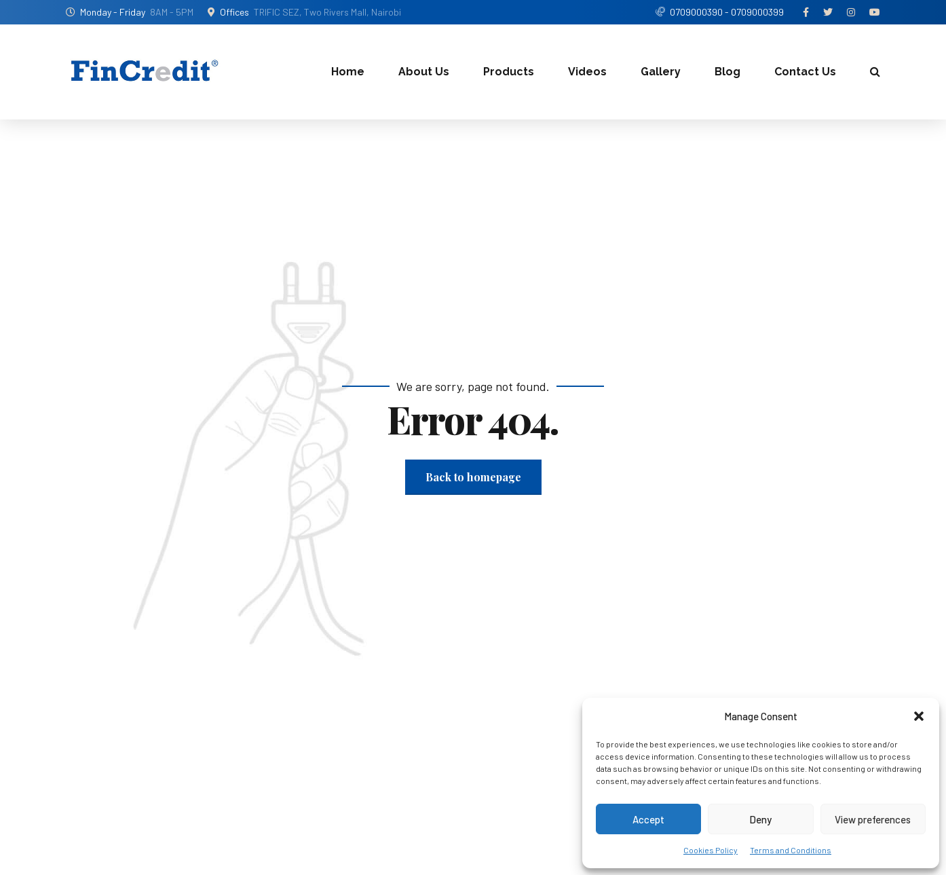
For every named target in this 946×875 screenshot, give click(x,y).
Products (508, 71)
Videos (587, 71)
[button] (919, 716)
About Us (423, 71)
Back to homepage (473, 477)
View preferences (873, 819)
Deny (760, 819)
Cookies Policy (710, 850)
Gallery (661, 71)
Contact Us (805, 71)
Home (347, 71)
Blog (727, 71)
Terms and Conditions (790, 850)
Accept (648, 819)
